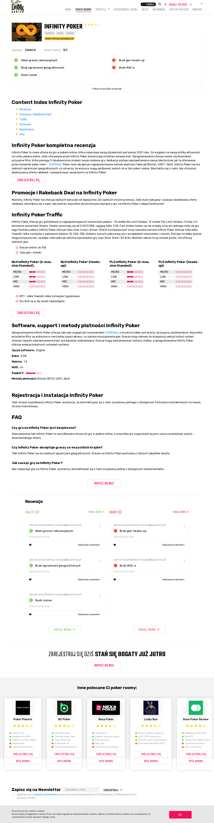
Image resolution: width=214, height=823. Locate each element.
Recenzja (25, 109)
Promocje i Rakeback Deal (35, 114)
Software (25, 124)
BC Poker (64, 719)
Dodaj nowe (96, 512)
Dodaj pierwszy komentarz (89, 545)
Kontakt (197, 9)
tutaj (52, 817)
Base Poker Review (195, 719)
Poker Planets (22, 719)
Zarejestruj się (28, 180)
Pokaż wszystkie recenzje (107, 88)
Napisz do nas (104, 483)
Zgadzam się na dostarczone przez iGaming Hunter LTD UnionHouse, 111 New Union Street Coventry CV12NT (77, 796)
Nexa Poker (106, 719)
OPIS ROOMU (23, 761)
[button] (198, 3)
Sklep (145, 9)
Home (68, 9)
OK (180, 815)
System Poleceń (178, 9)
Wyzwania (159, 9)
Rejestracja (26, 129)
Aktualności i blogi (126, 9)
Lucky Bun (151, 719)
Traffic (23, 119)
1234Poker (54, 164)
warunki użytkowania (45, 794)
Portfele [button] (101, 9)
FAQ (21, 134)
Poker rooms (83, 9)
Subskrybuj (113, 790)
